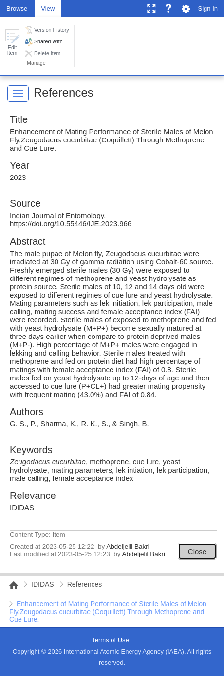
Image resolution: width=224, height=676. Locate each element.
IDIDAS (42, 584)
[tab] (17, 8)
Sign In (208, 8)
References (63, 92)
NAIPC (10, 585)
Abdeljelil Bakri (127, 546)
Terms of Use (110, 640)
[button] (12, 42)
